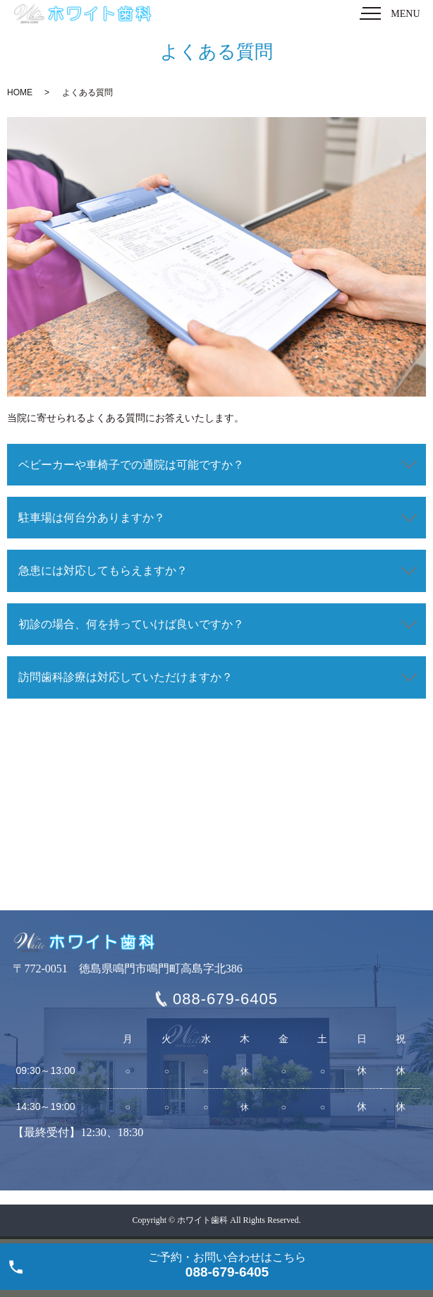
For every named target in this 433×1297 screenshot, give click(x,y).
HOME (19, 92)
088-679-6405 (225, 999)
